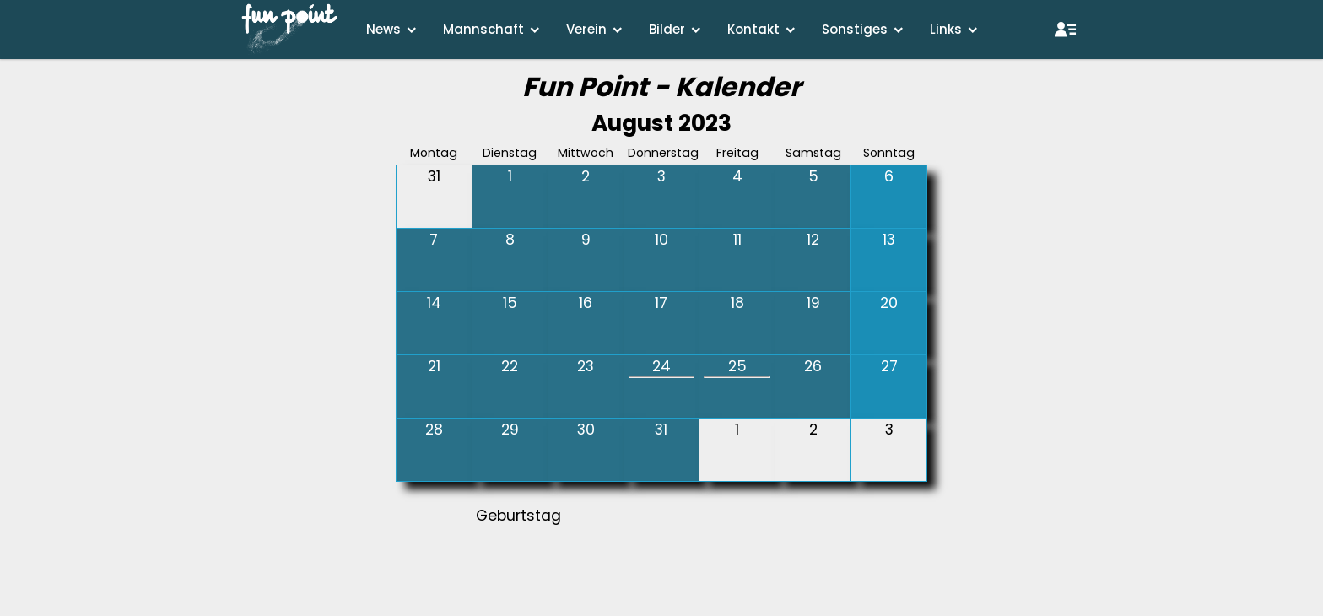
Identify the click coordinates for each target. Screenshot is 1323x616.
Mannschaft (483, 29)
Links (946, 29)
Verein (586, 29)
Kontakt (753, 29)
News (383, 29)
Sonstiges (855, 29)
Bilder (667, 29)
